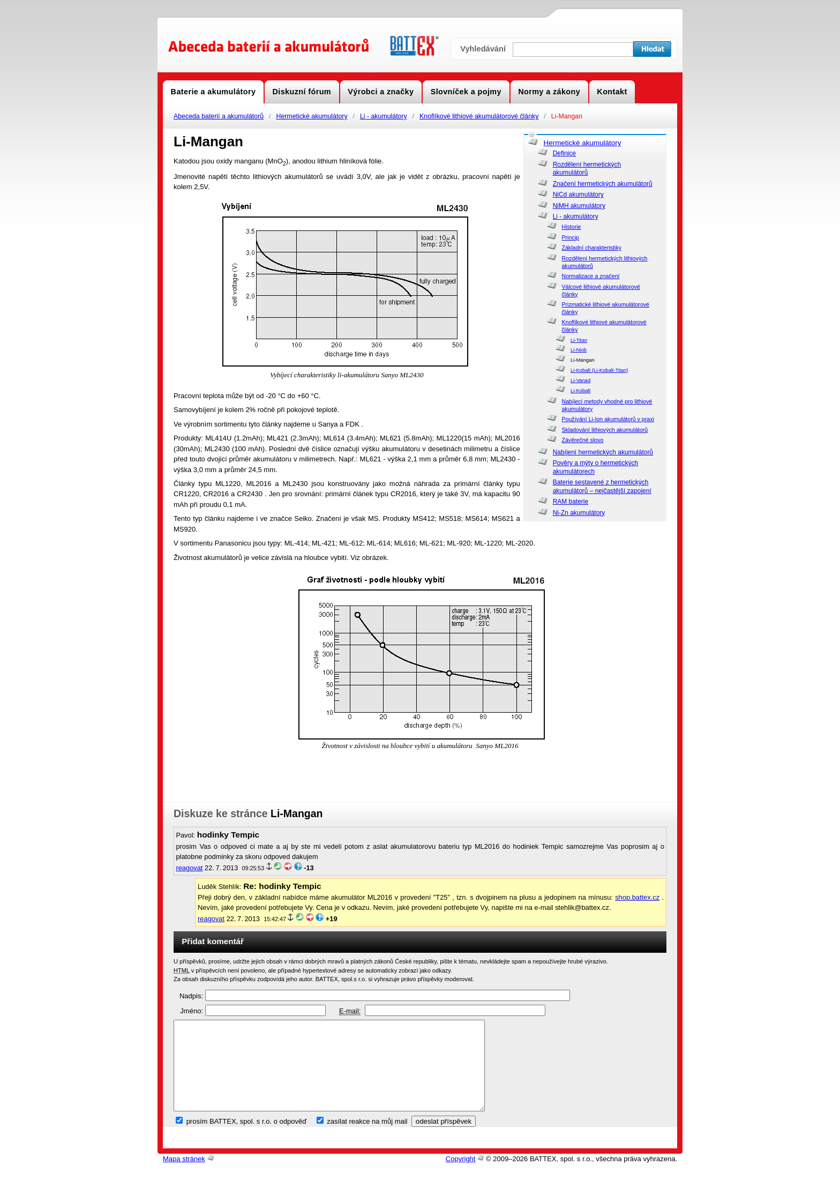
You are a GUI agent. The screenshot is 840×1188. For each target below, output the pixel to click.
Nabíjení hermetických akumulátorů (603, 452)
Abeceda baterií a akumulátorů (219, 116)
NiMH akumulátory (579, 206)
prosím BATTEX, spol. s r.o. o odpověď (246, 1139)
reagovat (189, 868)
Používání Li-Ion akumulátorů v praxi (607, 419)
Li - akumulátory (383, 116)
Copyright (461, 1177)
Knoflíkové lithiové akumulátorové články (478, 116)
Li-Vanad (580, 380)
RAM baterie (570, 501)
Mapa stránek (184, 1177)
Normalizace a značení (590, 276)
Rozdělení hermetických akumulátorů (587, 169)
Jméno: (191, 1011)
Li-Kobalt (580, 390)
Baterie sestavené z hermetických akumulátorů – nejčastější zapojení (602, 487)
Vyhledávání (483, 48)
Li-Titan (579, 340)
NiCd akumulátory (578, 194)
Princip (570, 237)
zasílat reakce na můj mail (367, 1139)
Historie (571, 226)
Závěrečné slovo (582, 440)
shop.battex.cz (637, 897)
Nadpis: (191, 996)
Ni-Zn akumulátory (579, 513)
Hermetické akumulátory (311, 116)
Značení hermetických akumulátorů (602, 184)
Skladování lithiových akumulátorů (604, 430)
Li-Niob (579, 350)
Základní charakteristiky (591, 247)
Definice (564, 153)
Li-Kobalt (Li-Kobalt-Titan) (599, 370)
